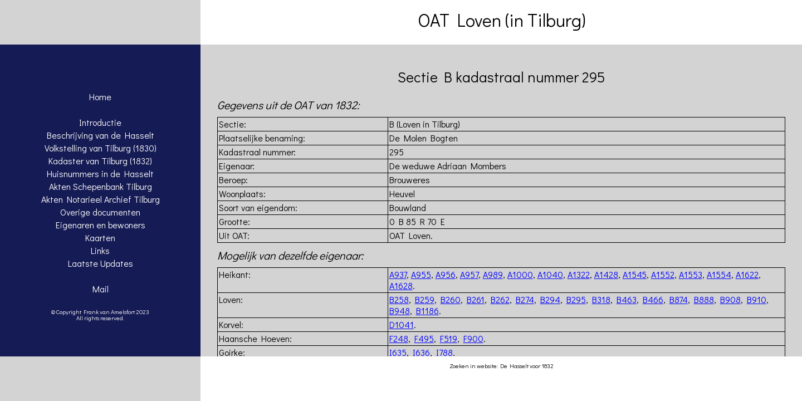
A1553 (690, 274)
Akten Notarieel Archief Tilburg (100, 199)
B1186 (427, 310)
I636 (421, 352)
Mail (100, 289)
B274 (525, 299)
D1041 (401, 324)
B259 (424, 299)
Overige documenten (100, 212)
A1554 (719, 274)
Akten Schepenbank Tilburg (100, 186)
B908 (730, 299)
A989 (493, 274)
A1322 (579, 274)
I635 (398, 352)
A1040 (550, 274)
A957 (469, 274)
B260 (451, 299)
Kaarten (100, 237)
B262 (500, 299)
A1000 (520, 274)
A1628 (401, 285)
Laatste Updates (100, 263)
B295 (576, 299)
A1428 (606, 274)
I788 (444, 352)
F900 (473, 338)
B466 (653, 299)
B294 (550, 299)
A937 (398, 274)
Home (100, 96)
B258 (399, 299)
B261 (476, 299)
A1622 (747, 274)
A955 (421, 274)
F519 (448, 338)
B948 (399, 310)
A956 (446, 274)
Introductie (100, 122)
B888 (704, 299)
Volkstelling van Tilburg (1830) (101, 148)
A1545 (635, 274)
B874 (678, 299)
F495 (424, 338)
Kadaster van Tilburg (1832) (100, 161)
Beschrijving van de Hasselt (100, 135)
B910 (756, 299)
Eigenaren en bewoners (100, 225)
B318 (601, 299)
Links (100, 250)
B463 (627, 299)
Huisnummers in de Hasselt (100, 173)
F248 (398, 338)
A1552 (662, 274)
